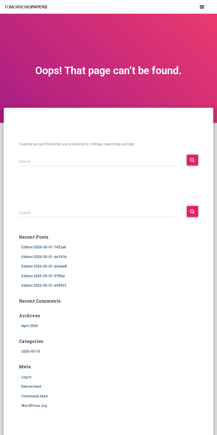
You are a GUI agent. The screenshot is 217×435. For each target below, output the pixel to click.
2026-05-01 (30, 351)
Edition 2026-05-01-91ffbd (43, 276)
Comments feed (34, 396)
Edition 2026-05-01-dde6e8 (44, 266)
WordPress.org (34, 406)
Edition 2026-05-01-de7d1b (44, 257)
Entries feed (31, 386)
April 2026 (29, 326)
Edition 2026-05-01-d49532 (43, 285)
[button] (202, 6)
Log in (26, 377)
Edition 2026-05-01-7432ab (43, 247)
